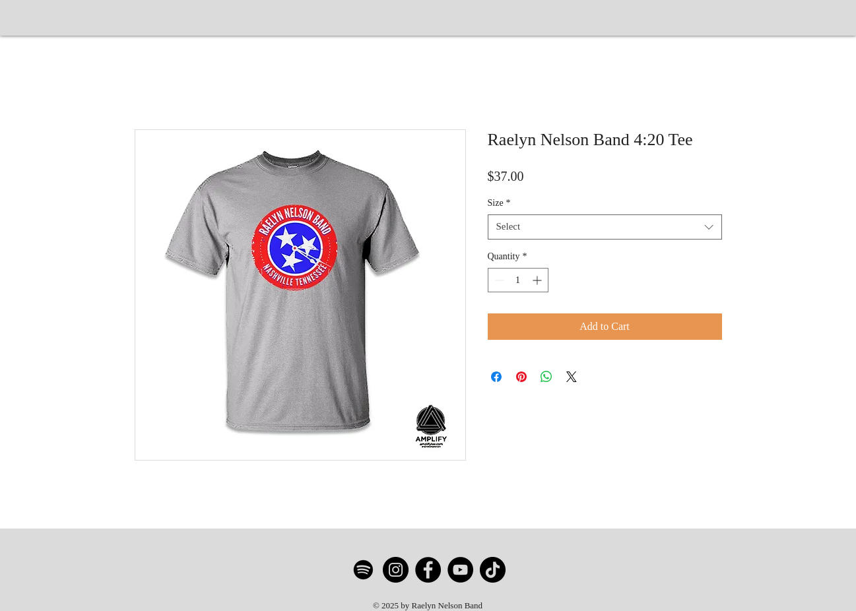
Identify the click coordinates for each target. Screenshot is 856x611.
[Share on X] (571, 377)
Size (499, 203)
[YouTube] (460, 570)
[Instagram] (396, 570)
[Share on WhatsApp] (546, 377)
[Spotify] (363, 570)
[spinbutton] (518, 280)
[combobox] (605, 227)
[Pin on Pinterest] (521, 377)
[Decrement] (498, 280)
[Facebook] (428, 570)
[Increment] (538, 280)
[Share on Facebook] (496, 377)
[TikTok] (493, 570)
